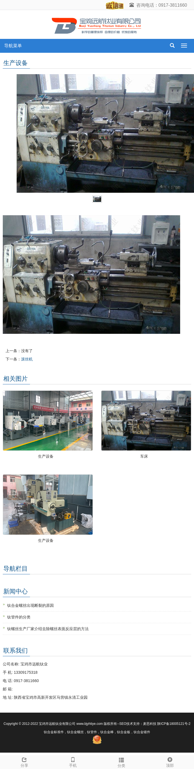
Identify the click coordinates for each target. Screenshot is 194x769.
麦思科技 (149, 724)
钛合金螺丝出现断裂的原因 (30, 605)
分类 (121, 762)
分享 (24, 761)
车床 (144, 456)
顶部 (170, 761)
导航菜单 (13, 45)
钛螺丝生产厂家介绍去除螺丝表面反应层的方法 (48, 629)
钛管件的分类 (18, 617)
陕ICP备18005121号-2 (173, 724)
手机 (72, 761)
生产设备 (45, 456)
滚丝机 (27, 359)
